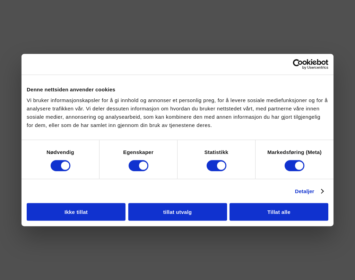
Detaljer (304, 191)
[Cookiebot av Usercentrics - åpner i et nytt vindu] (298, 64)
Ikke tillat (76, 212)
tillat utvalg (177, 212)
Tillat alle (279, 212)
